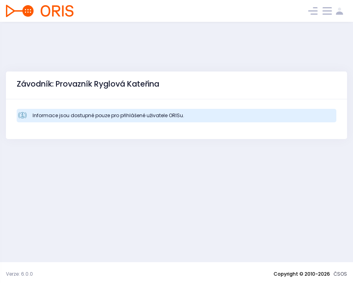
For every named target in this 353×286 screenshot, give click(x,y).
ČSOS (340, 274)
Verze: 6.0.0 (19, 274)
